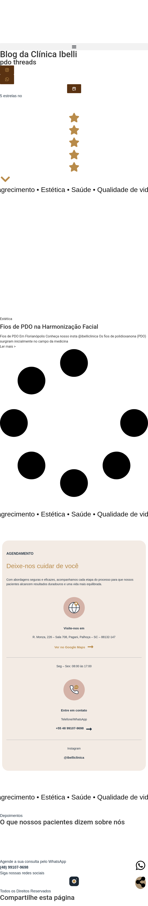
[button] (74, 46)
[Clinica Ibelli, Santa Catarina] (74, 841)
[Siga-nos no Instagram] (74, 882)
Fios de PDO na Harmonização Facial (49, 326)
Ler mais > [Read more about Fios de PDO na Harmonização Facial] (8, 346)
